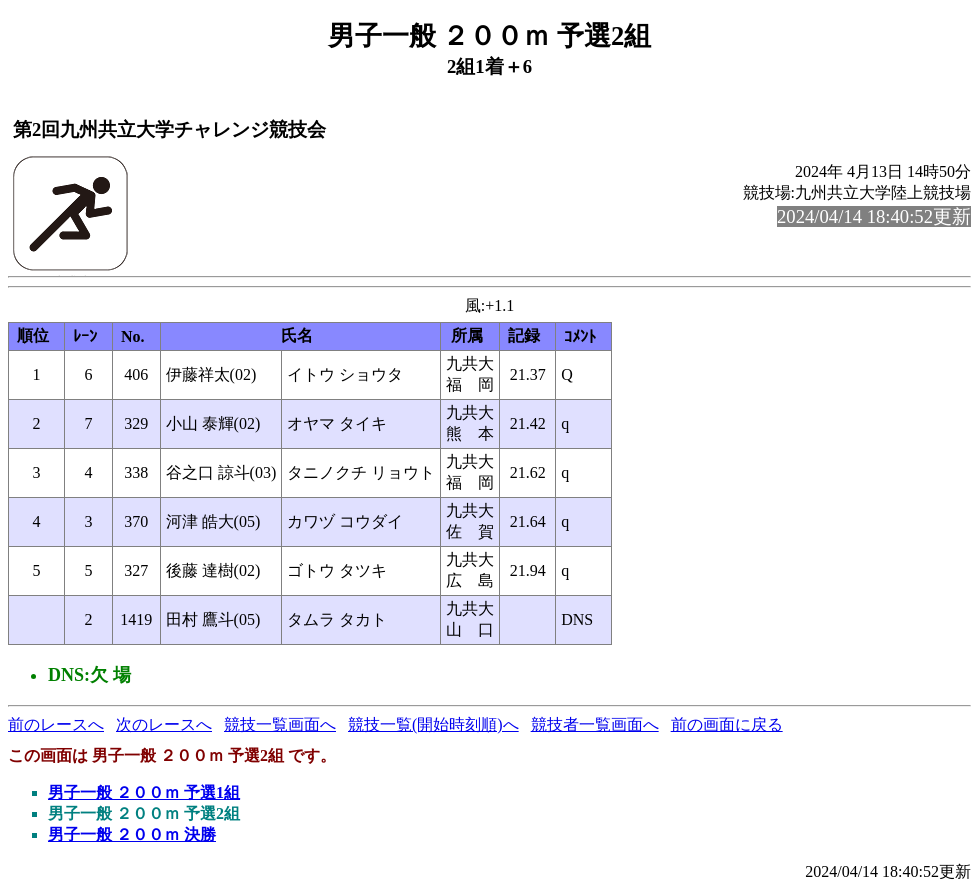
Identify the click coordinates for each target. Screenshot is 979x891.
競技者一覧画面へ (595, 724)
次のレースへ (164, 724)
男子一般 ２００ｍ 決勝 (132, 834)
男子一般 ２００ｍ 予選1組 (144, 792)
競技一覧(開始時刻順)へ (433, 724)
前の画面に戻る (727, 724)
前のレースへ (56, 724)
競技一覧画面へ (280, 724)
